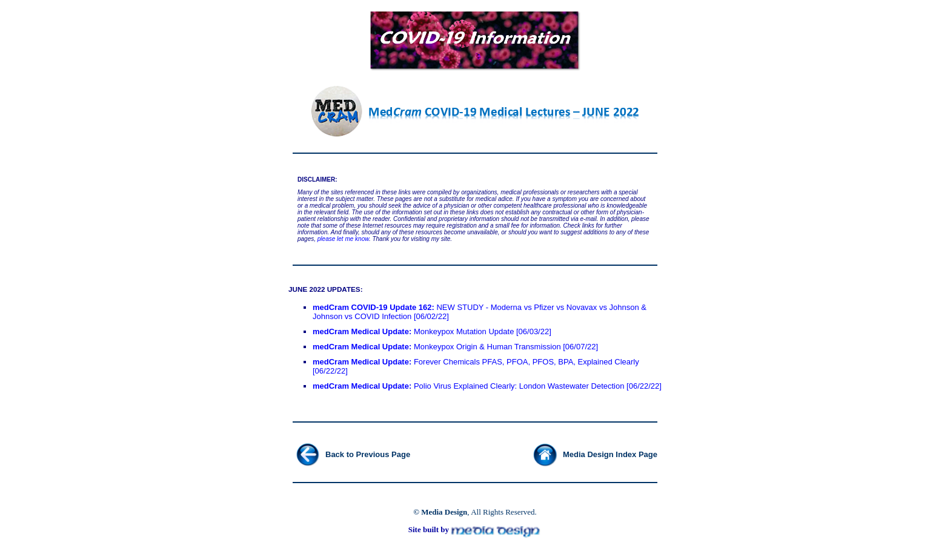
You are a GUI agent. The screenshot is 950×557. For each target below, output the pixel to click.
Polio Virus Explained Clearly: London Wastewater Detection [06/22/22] (487, 386)
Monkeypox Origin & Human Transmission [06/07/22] (455, 346)
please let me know (343, 239)
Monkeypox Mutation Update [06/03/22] (432, 331)
